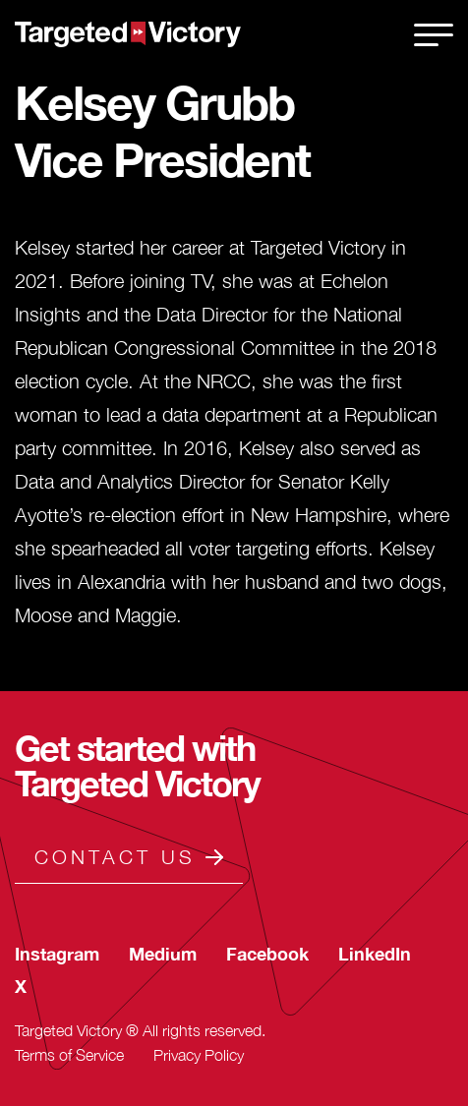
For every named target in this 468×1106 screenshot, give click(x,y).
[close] (433, 34)
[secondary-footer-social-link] (57, 954)
